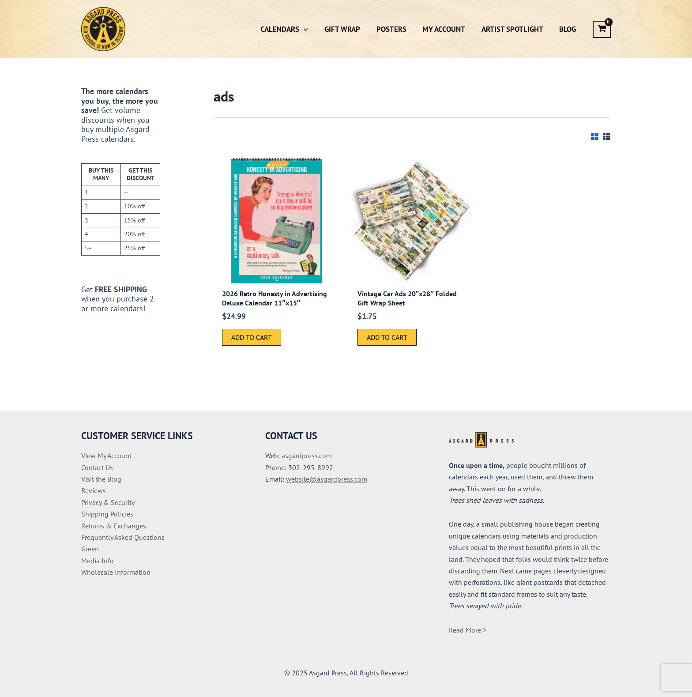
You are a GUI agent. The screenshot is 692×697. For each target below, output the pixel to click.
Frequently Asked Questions (123, 537)
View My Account (106, 455)
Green (90, 548)
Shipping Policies (107, 513)
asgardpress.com (307, 455)
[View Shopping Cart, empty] (602, 29)
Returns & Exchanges (113, 525)
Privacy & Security (108, 502)
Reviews (93, 490)
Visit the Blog (101, 479)
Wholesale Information (115, 572)
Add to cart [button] (251, 337)
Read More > (467, 629)
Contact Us (97, 467)
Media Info (97, 560)
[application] (309, 29)
